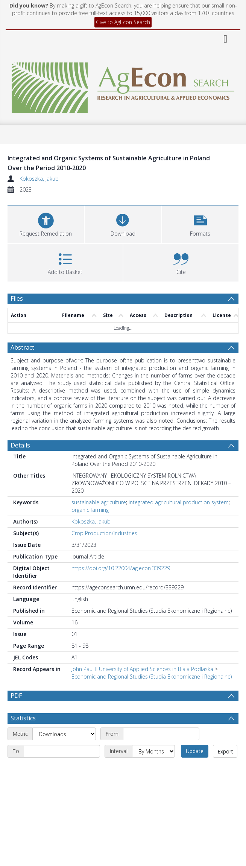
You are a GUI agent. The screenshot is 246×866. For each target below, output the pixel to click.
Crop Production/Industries (104, 533)
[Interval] (153, 751)
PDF (16, 695)
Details (20, 445)
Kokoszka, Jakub (39, 178)
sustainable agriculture (98, 502)
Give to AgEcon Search (123, 22)
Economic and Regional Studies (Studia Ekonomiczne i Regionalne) (151, 676)
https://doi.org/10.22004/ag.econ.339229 (120, 568)
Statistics (23, 718)
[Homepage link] (123, 85)
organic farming (90, 509)
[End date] (62, 751)
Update (194, 751)
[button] (200, 223)
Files (17, 298)
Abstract (22, 347)
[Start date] (161, 734)
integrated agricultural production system (179, 502)
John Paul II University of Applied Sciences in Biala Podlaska (142, 669)
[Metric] (64, 734)
